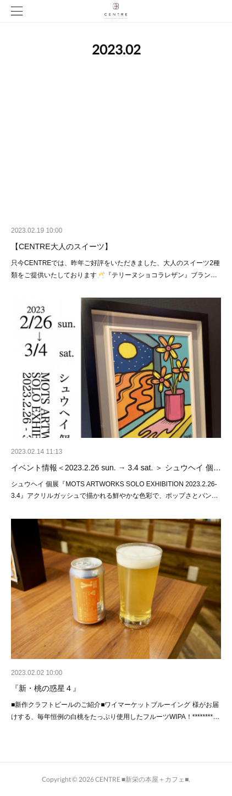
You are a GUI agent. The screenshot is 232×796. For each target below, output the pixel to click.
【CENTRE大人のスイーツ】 (61, 246)
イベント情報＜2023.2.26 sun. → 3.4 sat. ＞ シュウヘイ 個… (116, 467)
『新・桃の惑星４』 (45, 688)
